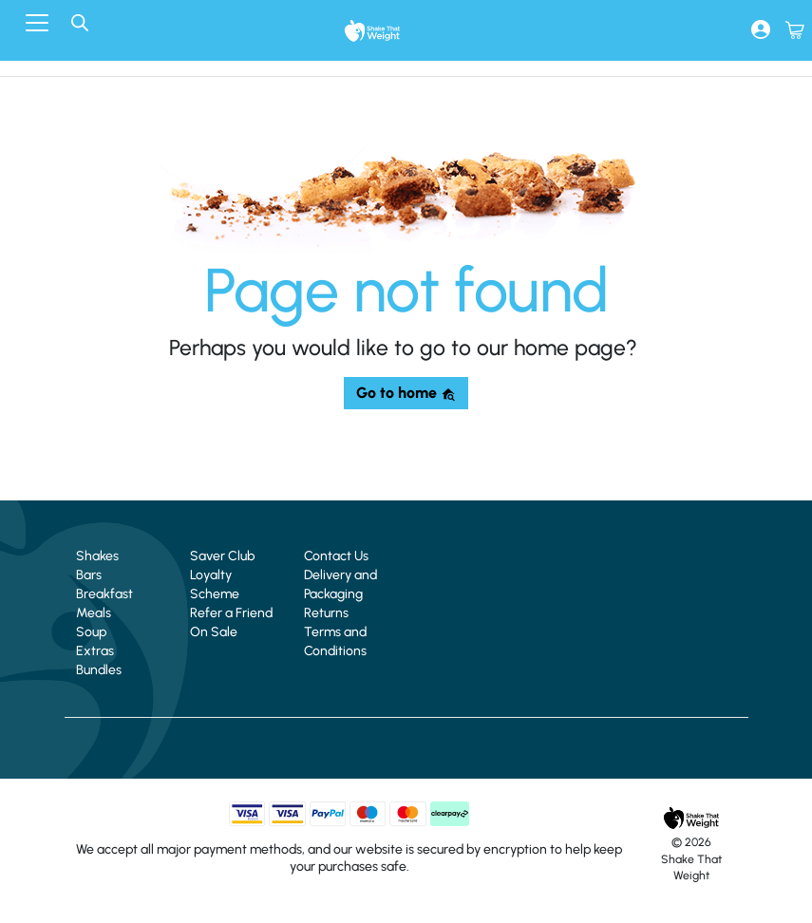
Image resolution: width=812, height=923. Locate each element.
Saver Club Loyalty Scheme (222, 575)
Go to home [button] (406, 393)
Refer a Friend (231, 613)
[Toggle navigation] (37, 23)
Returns (326, 613)
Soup (91, 632)
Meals (93, 613)
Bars (89, 575)
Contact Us (336, 556)
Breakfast (104, 594)
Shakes (97, 556)
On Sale (213, 632)
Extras (95, 651)
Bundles (99, 670)
